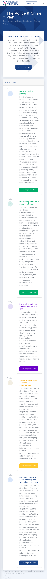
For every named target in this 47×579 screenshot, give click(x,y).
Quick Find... (31, 3)
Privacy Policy (7, 578)
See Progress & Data (28, 190)
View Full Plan (23, 67)
